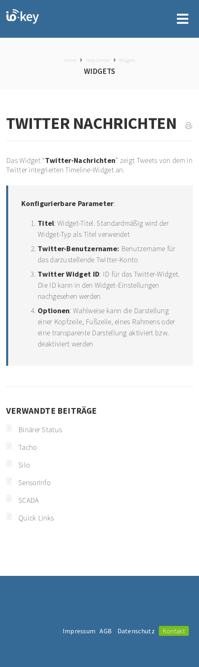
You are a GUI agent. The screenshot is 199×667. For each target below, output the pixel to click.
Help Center (98, 60)
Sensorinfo (34, 482)
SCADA (28, 500)
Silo (24, 465)
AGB (106, 631)
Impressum (79, 631)
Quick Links (36, 518)
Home (70, 60)
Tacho (27, 447)
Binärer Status (40, 429)
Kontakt (174, 631)
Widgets (127, 60)
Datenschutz (136, 631)
